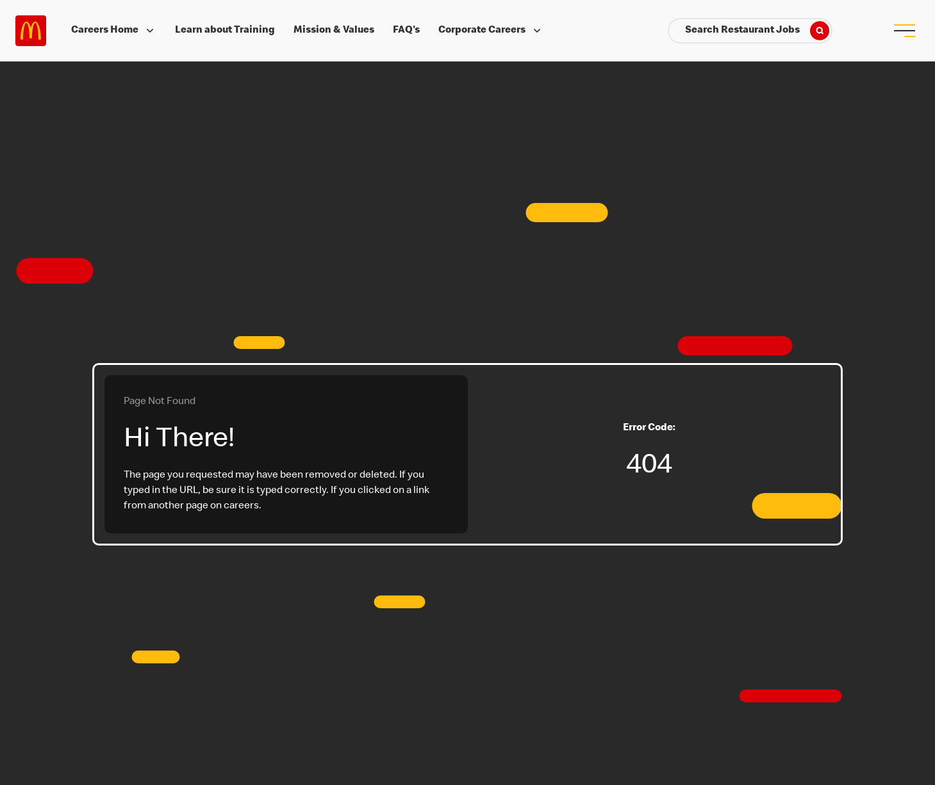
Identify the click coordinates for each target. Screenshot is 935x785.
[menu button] (904, 30)
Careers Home (113, 30)
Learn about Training (225, 31)
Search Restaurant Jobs (757, 30)
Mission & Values (334, 31)
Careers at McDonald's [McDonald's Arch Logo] (31, 30)
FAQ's (406, 31)
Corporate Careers (490, 30)
